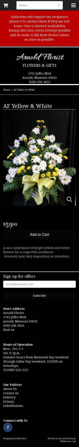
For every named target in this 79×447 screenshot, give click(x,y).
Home (6, 89)
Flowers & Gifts (39, 65)
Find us (8, 330)
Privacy (8, 401)
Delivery (9, 397)
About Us (10, 389)
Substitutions (13, 406)
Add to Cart (39, 234)
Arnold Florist (39, 58)
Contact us (11, 393)
